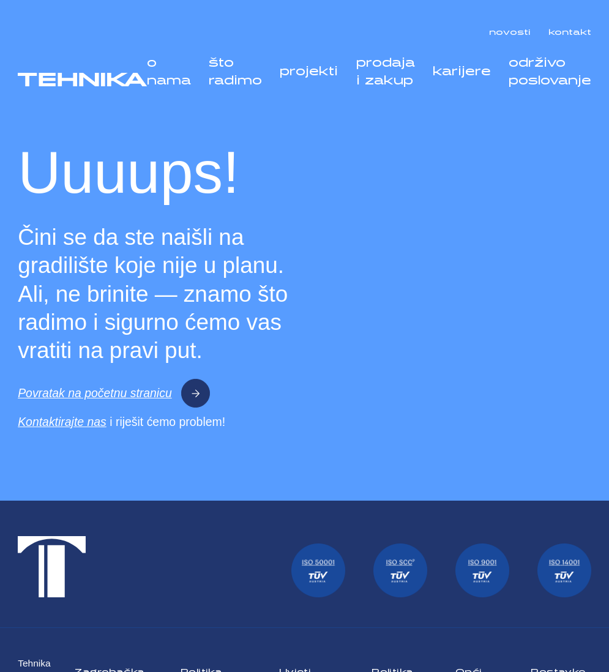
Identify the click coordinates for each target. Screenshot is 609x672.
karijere (462, 68)
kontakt (569, 29)
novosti (510, 29)
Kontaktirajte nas (62, 421)
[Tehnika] (82, 80)
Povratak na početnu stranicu (114, 393)
